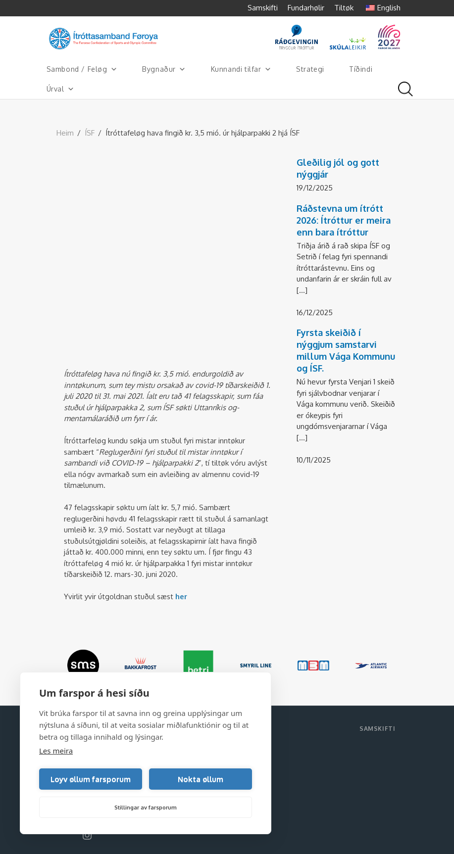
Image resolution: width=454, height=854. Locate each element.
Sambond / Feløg (82, 69)
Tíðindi (360, 69)
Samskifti (263, 7)
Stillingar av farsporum (145, 807)
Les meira (56, 751)
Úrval (61, 89)
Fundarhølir (306, 7)
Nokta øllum (200, 779)
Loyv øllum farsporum (90, 779)
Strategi (310, 69)
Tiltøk (343, 7)
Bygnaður (164, 69)
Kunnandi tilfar (241, 69)
